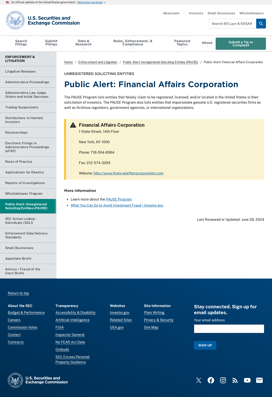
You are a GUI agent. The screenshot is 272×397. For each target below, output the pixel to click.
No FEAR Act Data (70, 342)
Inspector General (70, 335)
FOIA (59, 327)
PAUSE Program (119, 199)
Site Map (151, 327)
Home (68, 62)
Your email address (209, 320)
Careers (14, 320)
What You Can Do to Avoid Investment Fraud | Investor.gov (117, 205)
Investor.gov (119, 313)
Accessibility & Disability (75, 313)
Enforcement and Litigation (97, 62)
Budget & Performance (26, 313)
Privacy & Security (159, 320)
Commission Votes (22, 327)
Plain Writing (154, 313)
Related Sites (121, 320)
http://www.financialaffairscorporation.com (128, 173)
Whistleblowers (251, 13)
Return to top (18, 293)
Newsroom (171, 13)
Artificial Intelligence (72, 320)
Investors (196, 13)
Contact (14, 335)
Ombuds (62, 349)
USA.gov (117, 327)
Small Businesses (221, 13)
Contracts (16, 342)
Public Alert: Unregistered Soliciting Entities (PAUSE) (160, 62)
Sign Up (205, 345)
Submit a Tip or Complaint (241, 43)
